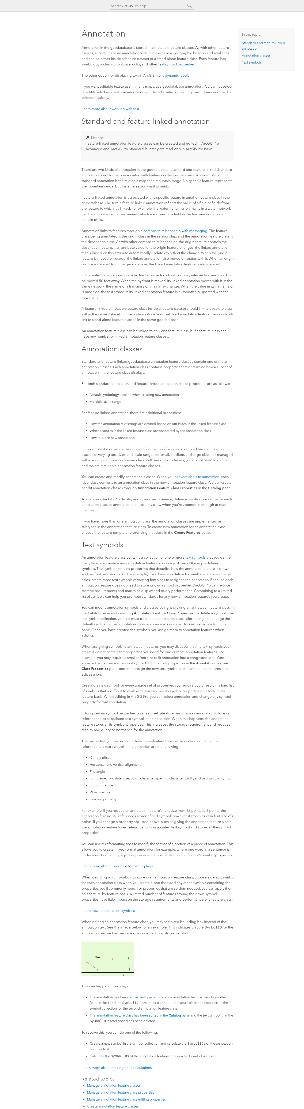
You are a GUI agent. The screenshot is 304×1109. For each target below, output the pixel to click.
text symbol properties (176, 64)
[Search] (189, 6)
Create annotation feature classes (112, 1106)
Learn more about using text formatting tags (117, 866)
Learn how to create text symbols (108, 910)
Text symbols (252, 62)
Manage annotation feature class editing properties (126, 1099)
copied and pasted (143, 997)
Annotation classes (256, 55)
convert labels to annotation (196, 477)
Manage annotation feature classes (114, 1085)
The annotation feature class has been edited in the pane (140, 1015)
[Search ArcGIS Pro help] (148, 6)
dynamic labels (177, 75)
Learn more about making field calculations (116, 1067)
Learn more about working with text (110, 109)
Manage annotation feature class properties (120, 1092)
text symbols (195, 557)
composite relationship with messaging (175, 231)
